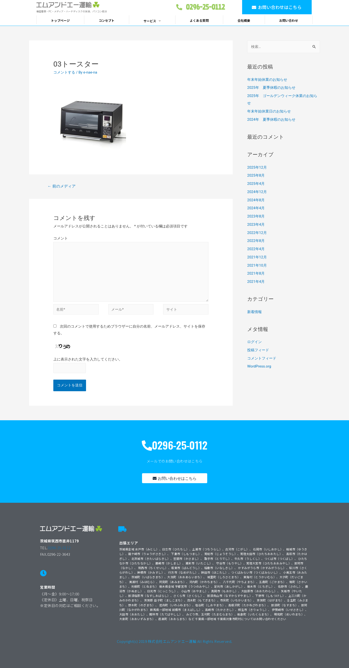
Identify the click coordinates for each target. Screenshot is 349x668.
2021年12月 (257, 257)
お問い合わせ (288, 20)
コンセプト (106, 20)
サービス (152, 20)
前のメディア (62, 186)
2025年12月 (257, 167)
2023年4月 (256, 224)
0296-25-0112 (59, 547)
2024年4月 (256, 208)
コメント (60, 238)
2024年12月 (257, 192)
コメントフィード (261, 358)
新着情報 (254, 312)
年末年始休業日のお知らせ (269, 111)
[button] (277, 7)
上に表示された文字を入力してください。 (87, 359)
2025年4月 (256, 183)
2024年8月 (256, 200)
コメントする (64, 72)
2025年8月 (256, 175)
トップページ (60, 20)
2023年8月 (256, 216)
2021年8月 (256, 273)
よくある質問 (199, 20)
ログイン (254, 342)
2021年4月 (256, 281)
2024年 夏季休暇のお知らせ (271, 119)
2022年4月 (256, 249)
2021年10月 (257, 265)
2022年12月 (257, 233)
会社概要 (244, 20)
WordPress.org (259, 366)
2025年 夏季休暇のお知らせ (271, 87)
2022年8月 (256, 241)
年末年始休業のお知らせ (267, 79)
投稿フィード (258, 350)
